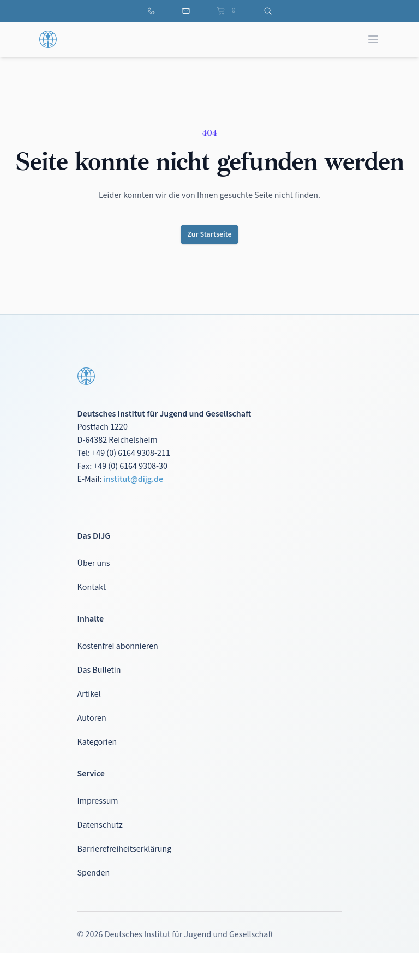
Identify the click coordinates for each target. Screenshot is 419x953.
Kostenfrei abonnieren (117, 646)
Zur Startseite (209, 234)
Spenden (93, 873)
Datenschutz (100, 825)
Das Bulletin (99, 670)
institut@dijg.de (133, 479)
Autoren (91, 718)
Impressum (97, 801)
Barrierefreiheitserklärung (124, 849)
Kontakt (91, 587)
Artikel (89, 694)
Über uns (93, 563)
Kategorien (97, 742)
